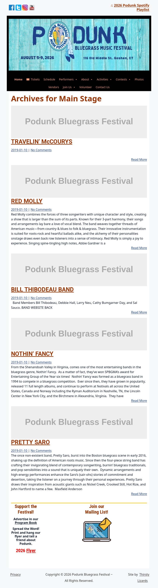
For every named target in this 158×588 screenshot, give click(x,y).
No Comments (41, 150)
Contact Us (102, 87)
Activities (104, 79)
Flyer (31, 550)
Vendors (54, 87)
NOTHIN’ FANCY (32, 353)
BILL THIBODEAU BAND (42, 289)
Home (18, 79)
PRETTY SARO (30, 442)
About (87, 79)
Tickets (35, 79)
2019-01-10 (19, 150)
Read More (139, 159)
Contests (123, 79)
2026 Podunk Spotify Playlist (131, 7)
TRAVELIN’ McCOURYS (41, 141)
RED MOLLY (27, 201)
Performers (68, 79)
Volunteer (85, 87)
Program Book (26, 523)
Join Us (69, 87)
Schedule (49, 79)
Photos (139, 79)
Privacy (15, 574)
